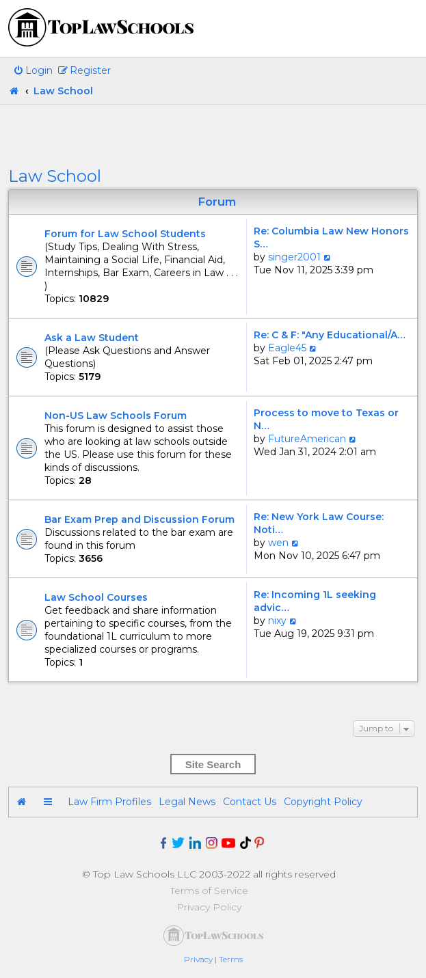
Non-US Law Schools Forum (115, 415)
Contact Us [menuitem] (249, 802)
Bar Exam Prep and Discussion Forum (139, 519)
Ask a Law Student (91, 337)
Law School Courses (96, 597)
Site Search (213, 764)
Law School (54, 176)
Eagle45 (287, 348)
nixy (277, 620)
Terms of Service (209, 890)
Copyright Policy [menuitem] (323, 802)
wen (278, 542)
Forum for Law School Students (125, 234)
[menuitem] (33, 70)
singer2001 (294, 257)
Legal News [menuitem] (187, 802)
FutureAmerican (307, 439)
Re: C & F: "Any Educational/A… (329, 335)
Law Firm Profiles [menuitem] (109, 802)
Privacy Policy (208, 907)
